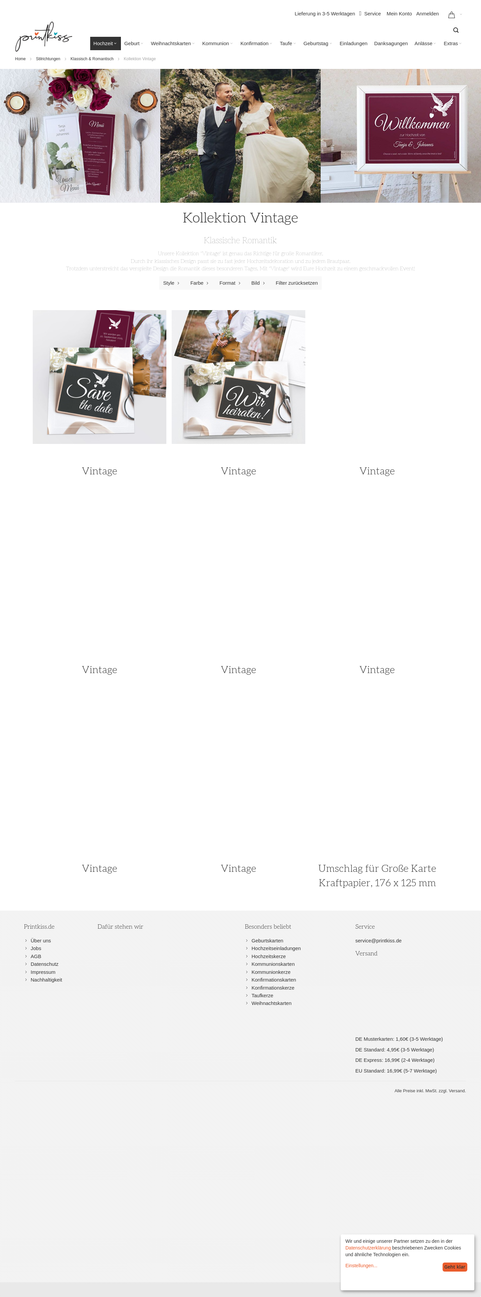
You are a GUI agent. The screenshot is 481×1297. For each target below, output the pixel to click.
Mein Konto (399, 13)
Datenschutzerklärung (368, 1247)
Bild (260, 283)
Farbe (200, 283)
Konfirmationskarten (274, 980)
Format (231, 283)
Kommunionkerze (271, 972)
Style (172, 283)
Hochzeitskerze (269, 956)
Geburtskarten (267, 940)
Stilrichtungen (48, 59)
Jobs (36, 948)
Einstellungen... (361, 1265)
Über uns (41, 940)
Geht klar (454, 1267)
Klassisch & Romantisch (92, 59)
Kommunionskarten (273, 964)
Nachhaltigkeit (46, 980)
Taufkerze (262, 995)
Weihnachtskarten (272, 1003)
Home (20, 59)
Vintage (99, 471)
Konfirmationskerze (273, 988)
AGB (36, 956)
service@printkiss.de (378, 940)
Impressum (43, 972)
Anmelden (427, 13)
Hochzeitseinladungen (276, 948)
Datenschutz (44, 964)
